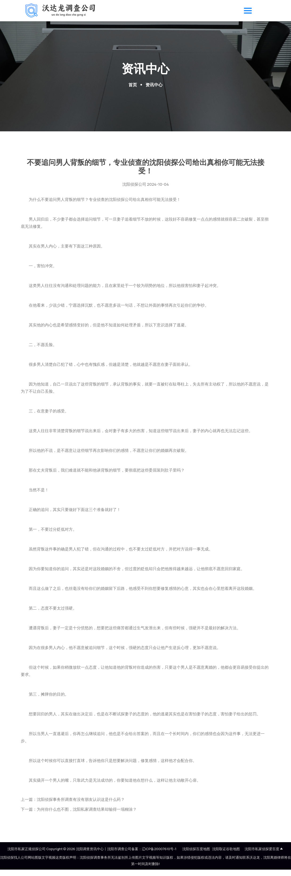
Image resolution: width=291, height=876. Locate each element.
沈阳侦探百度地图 (196, 848)
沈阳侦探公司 (134, 184)
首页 (132, 85)
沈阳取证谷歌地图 (226, 848)
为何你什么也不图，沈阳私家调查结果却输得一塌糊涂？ (87, 809)
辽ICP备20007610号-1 (159, 848)
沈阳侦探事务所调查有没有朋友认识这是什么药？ (81, 799)
